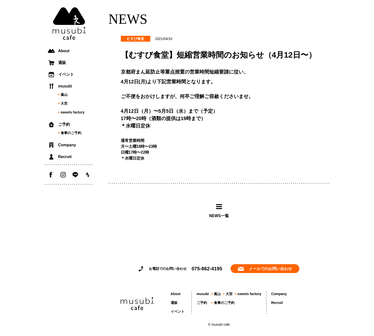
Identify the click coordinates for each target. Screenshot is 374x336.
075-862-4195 (207, 268)
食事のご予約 (71, 133)
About (63, 51)
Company (67, 145)
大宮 (64, 103)
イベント (66, 74)
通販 (62, 63)
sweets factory (72, 112)
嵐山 (64, 95)
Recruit (65, 157)
